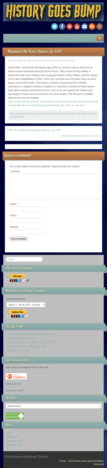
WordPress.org (14, 445)
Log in (10, 432)
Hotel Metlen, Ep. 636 (18, 350)
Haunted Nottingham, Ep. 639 (21, 338)
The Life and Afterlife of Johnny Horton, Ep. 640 (31, 334)
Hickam (54, 113)
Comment (15, 171)
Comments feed (15, 441)
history (61, 113)
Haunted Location (67, 61)
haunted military (43, 113)
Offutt (77, 113)
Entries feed (13, 436)
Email (13, 215)
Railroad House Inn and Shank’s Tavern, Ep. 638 (31, 342)
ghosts (18, 113)
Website (14, 227)
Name (13, 204)
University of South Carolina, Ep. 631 (80, 136)
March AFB (69, 113)
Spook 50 (85, 113)
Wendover (19, 117)
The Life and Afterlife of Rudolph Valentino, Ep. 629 (34, 130)
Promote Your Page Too (15, 390)
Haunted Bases (28, 113)
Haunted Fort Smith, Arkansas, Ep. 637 (26, 346)
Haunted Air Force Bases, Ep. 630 (34, 51)
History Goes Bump (42, 61)
